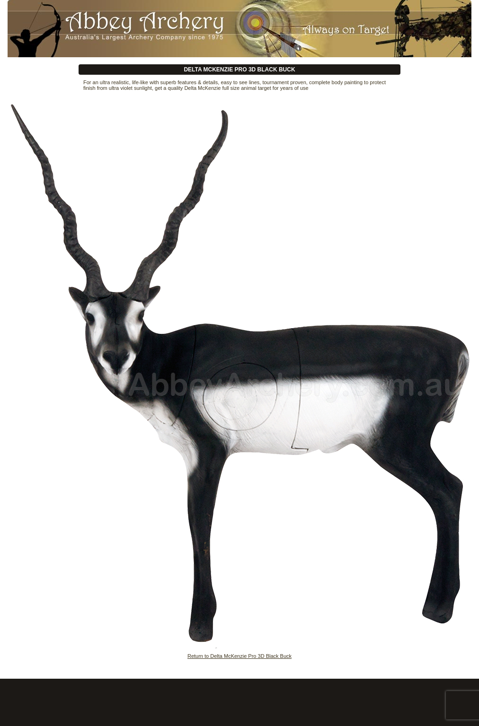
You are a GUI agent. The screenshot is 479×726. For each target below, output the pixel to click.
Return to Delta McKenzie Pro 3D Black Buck (239, 656)
